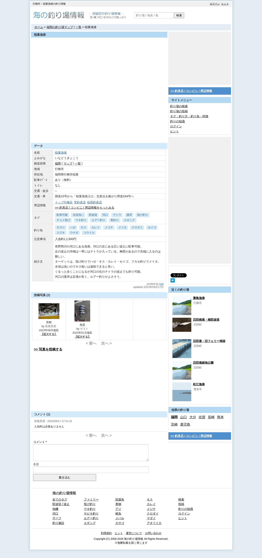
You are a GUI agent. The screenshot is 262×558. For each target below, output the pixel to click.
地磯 (55, 509)
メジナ (151, 509)
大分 (192, 417)
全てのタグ (59, 499)
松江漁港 (199, 384)
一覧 (78, 27)
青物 (118, 504)
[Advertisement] (99, 132)
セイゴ (152, 227)
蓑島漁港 (199, 298)
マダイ (151, 518)
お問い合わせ (153, 533)
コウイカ (88, 232)
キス (83, 227)
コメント (39, 442)
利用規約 (106, 533)
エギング (129, 220)
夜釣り (115, 220)
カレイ (95, 227)
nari (161, 283)
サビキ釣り (91, 513)
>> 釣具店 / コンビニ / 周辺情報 (191, 91)
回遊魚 (119, 499)
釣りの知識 (177, 121)
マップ (68, 163)
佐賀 (202, 417)
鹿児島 (185, 424)
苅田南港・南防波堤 (206, 319)
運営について (134, 533)
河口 (105, 214)
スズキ (61, 232)
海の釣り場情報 (64, 493)
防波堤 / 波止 (61, 504)
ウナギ (74, 232)
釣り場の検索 (179, 106)
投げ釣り (142, 214)
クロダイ (137, 227)
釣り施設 (58, 523)
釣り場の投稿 (179, 111)
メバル (119, 518)
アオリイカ (154, 523)
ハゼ (73, 227)
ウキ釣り (81, 220)
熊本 (220, 417)
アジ (118, 509)
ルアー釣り (98, 220)
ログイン (215, 3)
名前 (36, 464)
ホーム (38, 27)
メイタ (122, 227)
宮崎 (174, 424)
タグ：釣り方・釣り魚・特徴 (189, 116)
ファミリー (91, 499)
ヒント (225, 3)
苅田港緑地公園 (203, 362)
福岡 (58, 163)
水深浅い (78, 214)
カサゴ (119, 523)
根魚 (118, 513)
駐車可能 (62, 214)
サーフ (56, 518)
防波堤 (93, 214)
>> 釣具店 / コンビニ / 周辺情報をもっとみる (84, 207)
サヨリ (61, 227)
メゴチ (109, 227)
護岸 (129, 214)
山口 (183, 417)
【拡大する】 (49, 334)
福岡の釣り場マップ (60, 27)
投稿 (181, 504)
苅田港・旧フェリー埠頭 (209, 341)
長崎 (211, 417)
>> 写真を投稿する (48, 349)
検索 (179, 15)
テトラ (117, 214)
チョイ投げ (63, 220)
